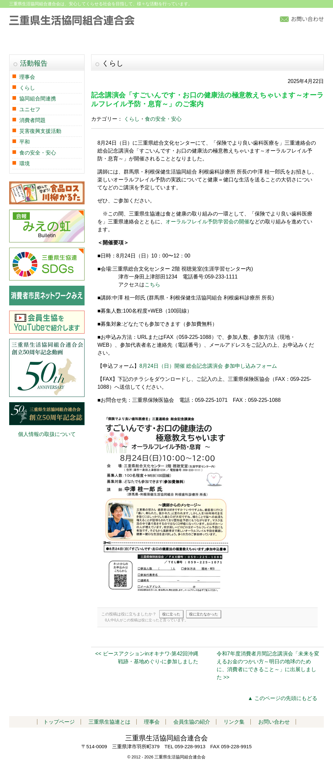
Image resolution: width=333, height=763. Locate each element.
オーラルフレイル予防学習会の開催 (207, 221)
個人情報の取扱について (47, 434)
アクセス (266, 42)
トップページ (31, 42)
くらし (132, 119)
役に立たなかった (203, 614)
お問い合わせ (274, 722)
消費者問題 (32, 120)
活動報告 (128, 42)
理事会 (27, 77)
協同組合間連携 (37, 98)
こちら (152, 284)
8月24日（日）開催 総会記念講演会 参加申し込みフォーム (208, 366)
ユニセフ (29, 109)
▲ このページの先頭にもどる (282, 698)
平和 (24, 142)
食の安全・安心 (163, 119)
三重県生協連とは (81, 42)
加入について (224, 42)
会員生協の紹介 (174, 42)
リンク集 (304, 42)
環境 (24, 163)
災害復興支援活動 (40, 131)
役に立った (171, 614)
